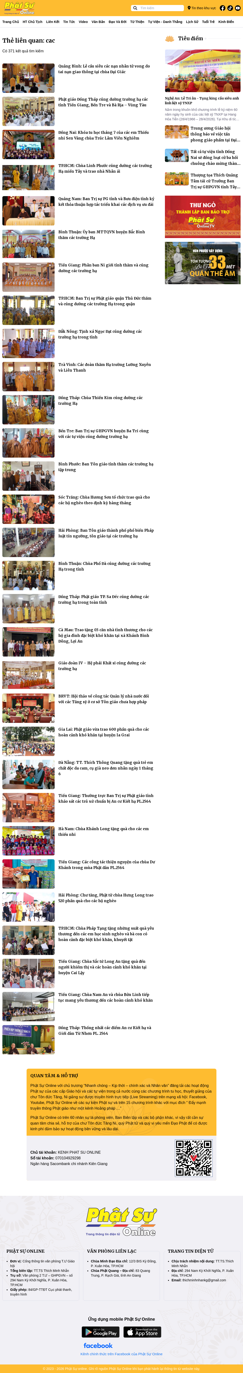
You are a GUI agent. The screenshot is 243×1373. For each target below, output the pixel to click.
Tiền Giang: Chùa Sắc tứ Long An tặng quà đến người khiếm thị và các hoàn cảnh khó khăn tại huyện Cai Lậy (102, 967)
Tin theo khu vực (202, 8)
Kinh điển (226, 22)
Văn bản (98, 22)
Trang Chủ (10, 22)
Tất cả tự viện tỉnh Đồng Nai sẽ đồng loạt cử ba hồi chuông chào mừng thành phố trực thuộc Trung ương (215, 163)
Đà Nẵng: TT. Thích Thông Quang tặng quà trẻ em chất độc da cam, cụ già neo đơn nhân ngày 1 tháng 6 (105, 768)
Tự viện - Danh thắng (165, 22)
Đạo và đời (117, 22)
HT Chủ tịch (32, 22)
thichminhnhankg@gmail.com (204, 1280)
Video (83, 22)
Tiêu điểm (190, 38)
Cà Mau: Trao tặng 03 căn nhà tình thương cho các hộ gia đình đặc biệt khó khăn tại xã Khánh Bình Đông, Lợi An (105, 636)
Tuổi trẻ (208, 22)
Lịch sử (192, 22)
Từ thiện (137, 22)
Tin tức (69, 22)
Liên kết (52, 22)
